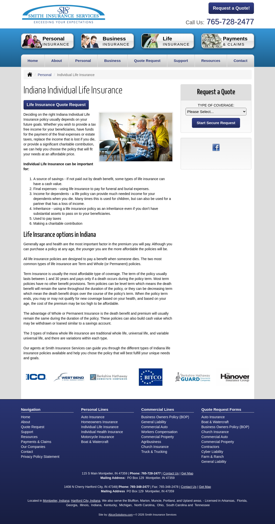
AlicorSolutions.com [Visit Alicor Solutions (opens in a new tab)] (120, 514)
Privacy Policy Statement (40, 457)
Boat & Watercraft (94, 442)
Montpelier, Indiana (56, 500)
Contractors (210, 447)
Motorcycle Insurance (97, 437)
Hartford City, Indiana (85, 500)
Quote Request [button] (147, 60)
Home (33, 60)
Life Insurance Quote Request (56, 104)
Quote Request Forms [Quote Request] (221, 409)
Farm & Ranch (212, 457)
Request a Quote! (231, 8)
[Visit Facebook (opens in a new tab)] (216, 147)
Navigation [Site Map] (31, 409)
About (56, 60)
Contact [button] (240, 60)
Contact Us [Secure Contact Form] (171, 473)
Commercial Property (157, 437)
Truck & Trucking (154, 452)
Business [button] (112, 60)
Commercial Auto (154, 427)
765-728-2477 (230, 21)
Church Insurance (155, 447)
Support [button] (181, 60)
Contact (27, 452)
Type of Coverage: (216, 105)
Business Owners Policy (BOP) (165, 417)
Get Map (187, 473)
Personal (44, 75)
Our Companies (33, 447)
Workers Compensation (159, 432)
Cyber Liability (212, 452)
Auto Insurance (92, 417)
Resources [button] (210, 60)
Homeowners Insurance (99, 422)
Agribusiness (151, 442)
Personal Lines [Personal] (94, 409)
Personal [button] (83, 60)
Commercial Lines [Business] (157, 409)
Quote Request (32, 427)
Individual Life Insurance (100, 427)
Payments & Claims (36, 442)
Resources (29, 437)
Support (27, 432)
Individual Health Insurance (102, 432)
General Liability (153, 422)
